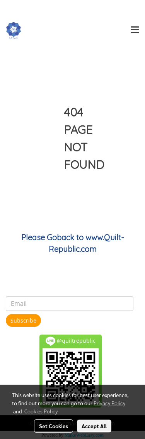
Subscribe (23, 320)
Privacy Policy (109, 402)
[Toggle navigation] (134, 30)
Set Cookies (53, 425)
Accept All (94, 425)
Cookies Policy (41, 411)
